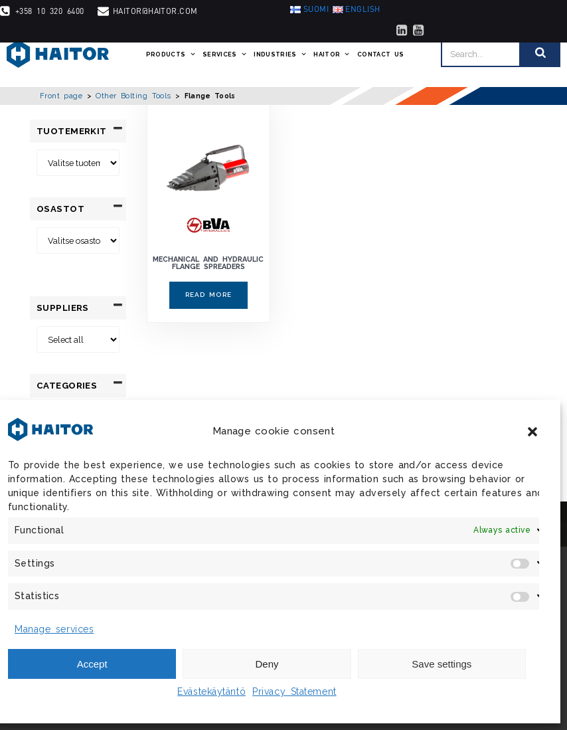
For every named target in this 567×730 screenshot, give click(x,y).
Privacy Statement (294, 691)
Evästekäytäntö (211, 691)
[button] (532, 431)
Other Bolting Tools (133, 95)
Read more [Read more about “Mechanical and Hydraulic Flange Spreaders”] (208, 294)
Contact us (380, 54)
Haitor (332, 54)
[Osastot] (78, 240)
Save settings (441, 664)
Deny (266, 664)
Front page (61, 95)
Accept (92, 664)
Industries (280, 54)
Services (224, 54)
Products (171, 54)
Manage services (54, 629)
